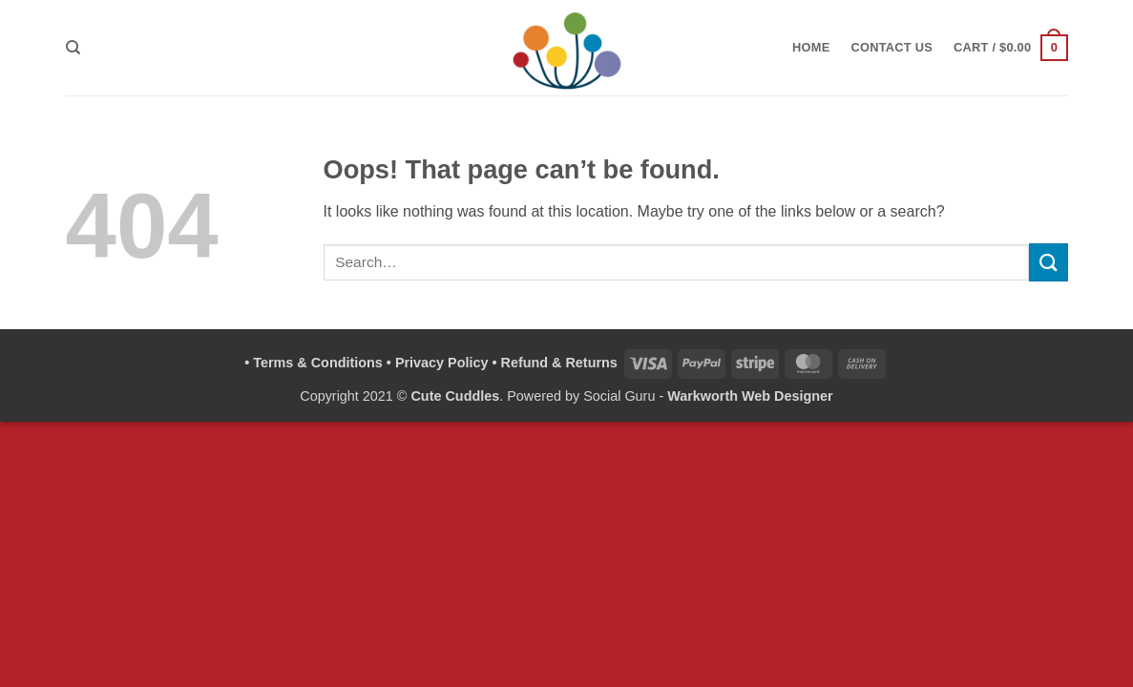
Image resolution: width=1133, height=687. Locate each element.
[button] (1010, 47)
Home (810, 47)
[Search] (73, 48)
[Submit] (1048, 262)
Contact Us (892, 47)
